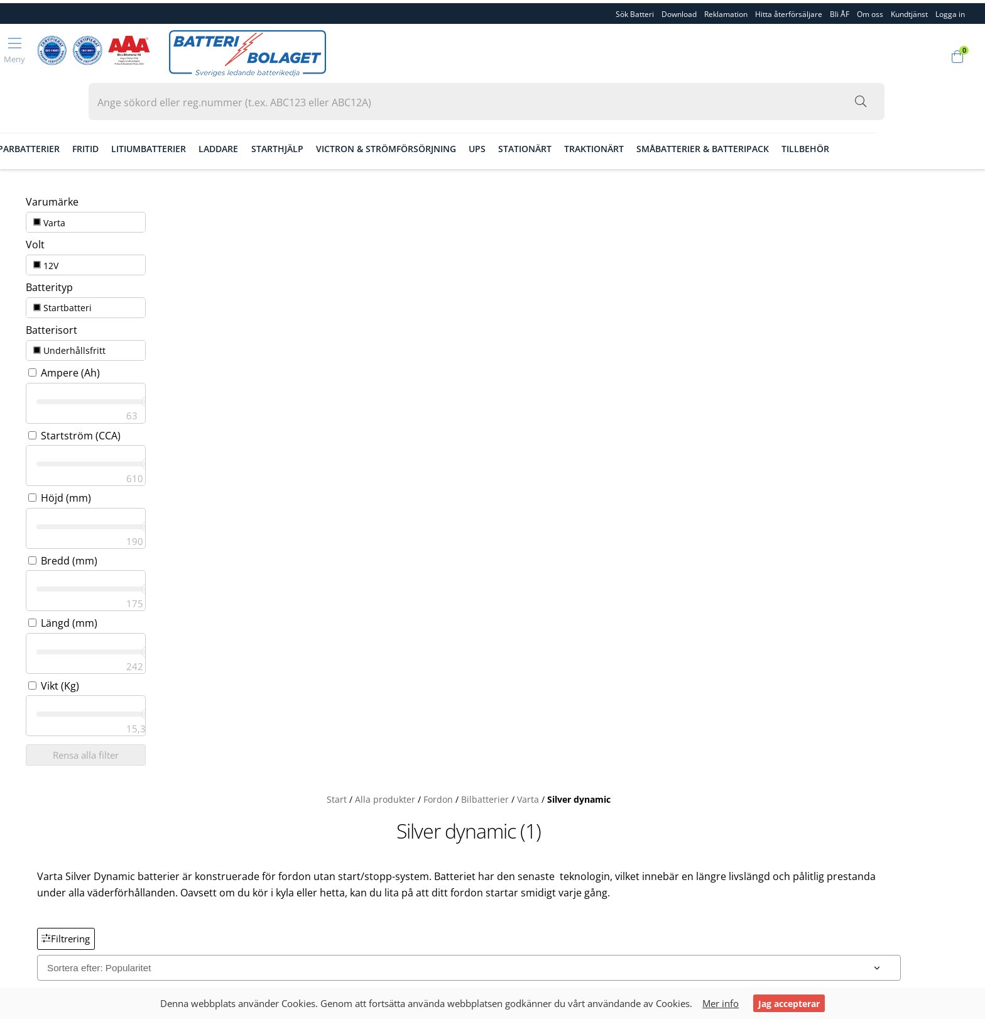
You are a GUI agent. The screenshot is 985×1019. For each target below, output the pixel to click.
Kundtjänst (909, 11)
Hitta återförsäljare (788, 11)
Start (437, 169)
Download (679, 11)
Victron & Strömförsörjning (506, 109)
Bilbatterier (585, 169)
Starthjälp (397, 109)
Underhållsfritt (60, 281)
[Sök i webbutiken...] (898, 55)
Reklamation (726, 11)
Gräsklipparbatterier (128, 109)
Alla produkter (485, 169)
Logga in (38, 921)
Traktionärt (714, 109)
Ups (597, 109)
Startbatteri (53, 243)
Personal (39, 825)
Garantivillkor (49, 880)
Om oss (870, 11)
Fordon (44, 109)
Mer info (723, 1003)
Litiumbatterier (268, 109)
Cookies (37, 894)
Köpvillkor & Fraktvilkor (71, 866)
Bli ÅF (839, 11)
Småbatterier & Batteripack (822, 109)
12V (37, 205)
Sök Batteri (635, 11)
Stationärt (645, 109)
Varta (40, 168)
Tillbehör (925, 109)
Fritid (205, 109)
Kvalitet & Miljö (53, 838)
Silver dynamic (678, 169)
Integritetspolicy (55, 908)
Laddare (338, 109)
